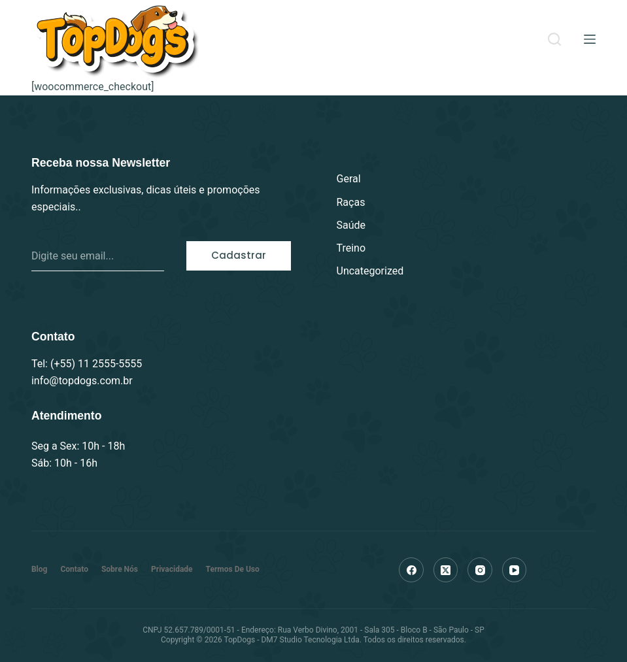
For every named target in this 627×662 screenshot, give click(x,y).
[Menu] (590, 39)
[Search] (554, 39)
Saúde (351, 225)
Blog (39, 569)
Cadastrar (238, 255)
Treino (351, 248)
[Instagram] (479, 569)
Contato (74, 569)
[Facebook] (411, 569)
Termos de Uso (233, 569)
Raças (351, 202)
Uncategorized (370, 271)
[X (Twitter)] (445, 569)
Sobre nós (119, 569)
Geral (349, 179)
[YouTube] (514, 569)
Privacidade (172, 569)
